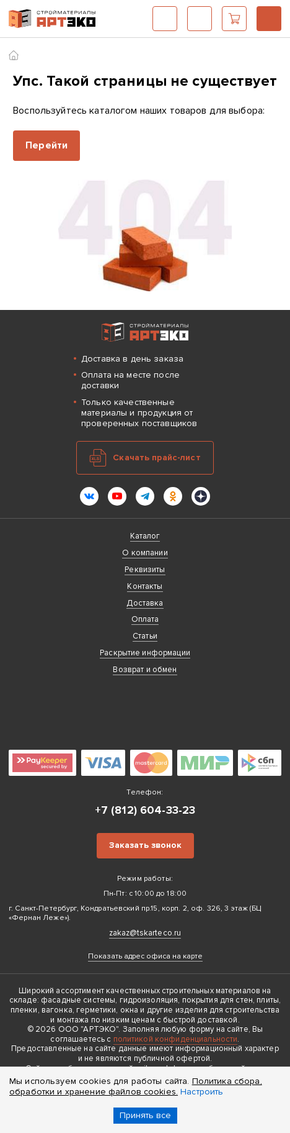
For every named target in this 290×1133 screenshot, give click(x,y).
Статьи (145, 636)
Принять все (145, 1115)
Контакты (144, 586)
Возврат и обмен (145, 670)
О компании (144, 553)
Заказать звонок (145, 845)
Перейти (46, 145)
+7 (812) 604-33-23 (269, 18)
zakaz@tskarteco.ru (145, 933)
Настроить (201, 1091)
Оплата (145, 619)
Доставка (144, 603)
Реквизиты (145, 570)
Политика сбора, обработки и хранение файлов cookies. (135, 1086)
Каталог (164, 18)
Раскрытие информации (145, 653)
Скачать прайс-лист (157, 457)
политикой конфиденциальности (175, 1039)
